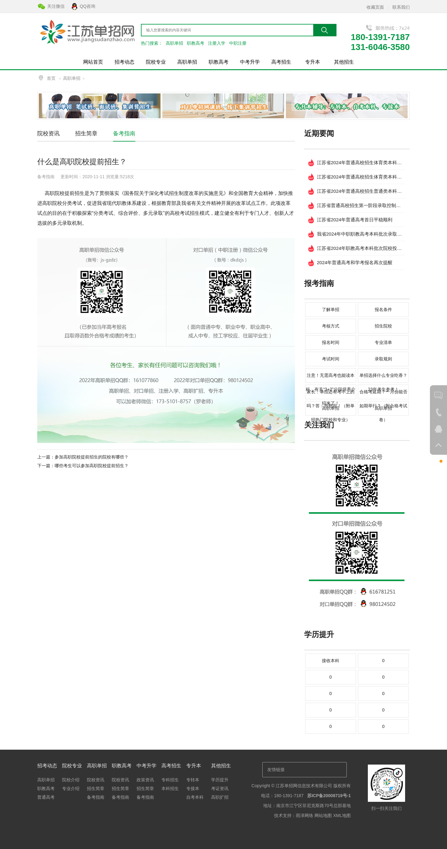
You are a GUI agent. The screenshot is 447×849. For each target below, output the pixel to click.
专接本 (192, 788)
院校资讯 (48, 133)
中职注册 (237, 43)
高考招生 (281, 62)
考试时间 (330, 358)
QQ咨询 (87, 6)
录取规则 (383, 358)
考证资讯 (219, 788)
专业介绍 (70, 788)
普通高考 (46, 797)
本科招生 (170, 788)
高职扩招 (219, 797)
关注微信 (56, 6)
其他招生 (344, 62)
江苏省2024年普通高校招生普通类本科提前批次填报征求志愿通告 (361, 191)
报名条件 (383, 309)
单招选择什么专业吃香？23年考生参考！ (383, 378)
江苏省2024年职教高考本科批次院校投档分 (361, 248)
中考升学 (250, 62)
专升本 (312, 62)
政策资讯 (145, 779)
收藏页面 (375, 7)
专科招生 (170, 779)
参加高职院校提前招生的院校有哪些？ (92, 456)
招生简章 (86, 133)
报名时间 (330, 342)
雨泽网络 (304, 815)
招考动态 (124, 62)
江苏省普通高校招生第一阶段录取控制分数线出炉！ (361, 205)
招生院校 (383, 325)
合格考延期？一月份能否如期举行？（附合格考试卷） (383, 394)
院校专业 (156, 62)
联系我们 (401, 7)
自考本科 (195, 797)
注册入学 (216, 43)
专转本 (192, 779)
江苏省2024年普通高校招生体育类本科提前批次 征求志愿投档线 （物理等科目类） (361, 162)
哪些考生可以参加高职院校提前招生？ (92, 465)
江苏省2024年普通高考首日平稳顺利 (354, 219)
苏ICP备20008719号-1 (329, 795)
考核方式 (330, 325)
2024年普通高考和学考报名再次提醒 (354, 262)
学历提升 (219, 779)
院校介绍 (70, 779)
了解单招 (330, 309)
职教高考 (195, 43)
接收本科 (330, 660)
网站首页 (93, 62)
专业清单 (383, 342)
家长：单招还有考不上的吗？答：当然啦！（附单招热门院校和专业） (330, 394)
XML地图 (342, 815)
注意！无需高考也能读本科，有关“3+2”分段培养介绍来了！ (330, 378)
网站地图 (323, 815)
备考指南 (124, 133)
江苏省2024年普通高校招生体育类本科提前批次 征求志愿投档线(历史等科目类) (361, 176)
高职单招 (174, 43)
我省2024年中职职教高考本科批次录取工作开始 (361, 234)
